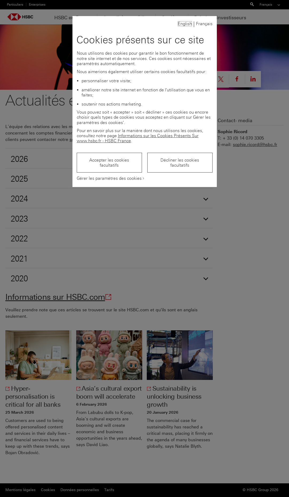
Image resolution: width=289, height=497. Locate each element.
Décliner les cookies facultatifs (179, 163)
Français (204, 23)
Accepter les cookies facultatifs (109, 163)
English (185, 23)
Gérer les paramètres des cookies (109, 178)
